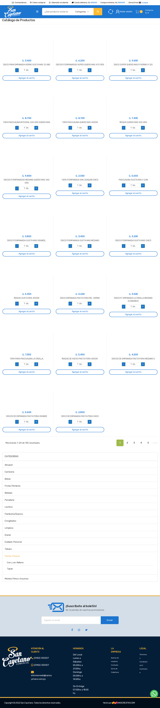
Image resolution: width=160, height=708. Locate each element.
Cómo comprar (38, 2)
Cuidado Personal (13, 542)
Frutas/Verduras (12, 486)
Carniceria (9, 472)
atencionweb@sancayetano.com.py (41, 675)
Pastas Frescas (12, 556)
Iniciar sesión (124, 12)
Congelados (10, 521)
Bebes (8, 479)
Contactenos (19, 2)
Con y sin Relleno (15, 562)
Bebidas (8, 493)
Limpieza (9, 528)
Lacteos (9, 507)
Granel (8, 535)
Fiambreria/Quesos (14, 514)
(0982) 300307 (40, 658)
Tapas (10, 568)
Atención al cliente (58, 2)
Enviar (110, 620)
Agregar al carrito (27, 78)
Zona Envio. (138, 2)
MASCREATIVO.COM (123, 703)
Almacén (9, 465)
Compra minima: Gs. (112, 2)
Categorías (11, 456)
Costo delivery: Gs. (84, 2)
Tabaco (8, 549)
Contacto (114, 665)
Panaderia (9, 500)
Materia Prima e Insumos (17, 578)
